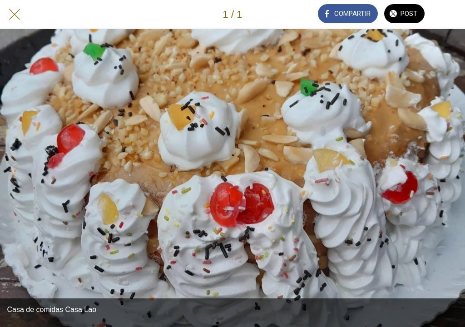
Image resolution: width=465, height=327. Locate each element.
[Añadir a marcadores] (450, 14)
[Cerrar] (14, 14)
